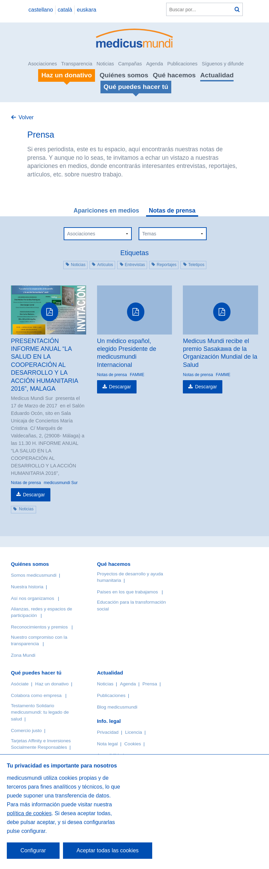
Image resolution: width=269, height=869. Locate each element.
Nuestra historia (27, 586)
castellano (40, 10)
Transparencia (76, 63)
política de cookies (29, 813)
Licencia (133, 732)
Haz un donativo (51, 683)
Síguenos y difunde (222, 63)
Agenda (154, 63)
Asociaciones (42, 63)
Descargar (34, 494)
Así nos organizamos (32, 598)
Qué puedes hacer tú (36, 673)
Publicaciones (182, 63)
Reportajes (166, 264)
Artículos (105, 264)
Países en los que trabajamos (127, 591)
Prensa (149, 683)
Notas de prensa (172, 210)
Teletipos (196, 264)
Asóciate (20, 683)
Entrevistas (135, 264)
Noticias (105, 63)
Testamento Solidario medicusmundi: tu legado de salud (40, 712)
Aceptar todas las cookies (108, 850)
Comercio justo (26, 730)
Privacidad (107, 732)
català (65, 10)
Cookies (132, 743)
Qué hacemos (174, 75)
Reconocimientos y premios (39, 627)
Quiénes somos (124, 75)
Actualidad (217, 75)
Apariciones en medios (106, 210)
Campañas (130, 63)
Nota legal (107, 743)
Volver (25, 117)
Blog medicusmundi (117, 707)
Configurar (33, 850)
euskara (86, 10)
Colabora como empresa (36, 695)
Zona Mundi (23, 655)
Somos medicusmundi (34, 575)
